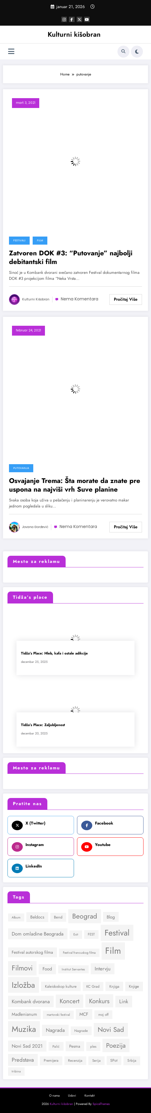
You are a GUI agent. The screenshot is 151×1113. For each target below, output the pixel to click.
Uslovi (72, 1095)
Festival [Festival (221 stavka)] (117, 932)
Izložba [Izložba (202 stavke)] (23, 985)
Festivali (19, 240)
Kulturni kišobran (74, 34)
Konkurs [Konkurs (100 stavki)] (99, 1001)
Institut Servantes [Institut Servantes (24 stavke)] (73, 969)
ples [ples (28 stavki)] (93, 1046)
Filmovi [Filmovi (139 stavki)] (22, 968)
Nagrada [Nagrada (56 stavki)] (55, 1030)
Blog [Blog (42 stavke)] (111, 917)
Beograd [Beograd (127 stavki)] (84, 916)
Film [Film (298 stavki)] (113, 950)
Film (40, 240)
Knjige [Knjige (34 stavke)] (134, 986)
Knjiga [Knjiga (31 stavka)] (114, 986)
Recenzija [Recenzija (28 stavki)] (75, 1060)
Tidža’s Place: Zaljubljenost (43, 725)
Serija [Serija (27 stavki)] (96, 1060)
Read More (125, 299)
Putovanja (21, 468)
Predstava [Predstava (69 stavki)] (23, 1060)
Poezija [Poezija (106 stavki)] (116, 1045)
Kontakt (89, 1095)
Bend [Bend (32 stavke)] (58, 917)
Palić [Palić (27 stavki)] (56, 1046)
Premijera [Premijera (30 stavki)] (51, 1060)
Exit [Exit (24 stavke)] (75, 934)
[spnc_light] (137, 52)
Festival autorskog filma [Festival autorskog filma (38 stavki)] (32, 952)
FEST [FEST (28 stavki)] (91, 934)
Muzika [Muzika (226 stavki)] (24, 1029)
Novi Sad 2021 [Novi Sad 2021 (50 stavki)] (27, 1046)
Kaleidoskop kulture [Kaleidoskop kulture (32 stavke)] (61, 986)
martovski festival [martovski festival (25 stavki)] (58, 1014)
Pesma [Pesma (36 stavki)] (74, 1046)
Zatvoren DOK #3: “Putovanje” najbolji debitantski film (70, 257)
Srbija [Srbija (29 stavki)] (131, 1060)
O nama (54, 1095)
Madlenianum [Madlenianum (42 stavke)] (24, 1014)
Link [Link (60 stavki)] (123, 1001)
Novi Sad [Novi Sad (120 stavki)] (111, 1029)
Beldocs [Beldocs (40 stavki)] (37, 917)
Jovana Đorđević (35, 527)
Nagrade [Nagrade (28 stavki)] (81, 1030)
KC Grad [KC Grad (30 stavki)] (92, 986)
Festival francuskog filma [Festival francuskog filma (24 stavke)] (79, 952)
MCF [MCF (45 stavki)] (83, 1014)
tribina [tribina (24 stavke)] (16, 1071)
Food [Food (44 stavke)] (47, 969)
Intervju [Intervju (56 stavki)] (103, 968)
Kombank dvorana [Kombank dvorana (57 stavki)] (31, 1001)
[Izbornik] (11, 51)
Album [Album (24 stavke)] (16, 917)
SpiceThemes (101, 1104)
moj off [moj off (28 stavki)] (103, 1014)
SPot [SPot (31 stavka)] (113, 1060)
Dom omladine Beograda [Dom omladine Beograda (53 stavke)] (38, 933)
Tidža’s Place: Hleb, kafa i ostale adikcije (54, 653)
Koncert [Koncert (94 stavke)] (69, 1001)
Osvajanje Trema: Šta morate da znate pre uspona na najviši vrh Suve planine (74, 485)
